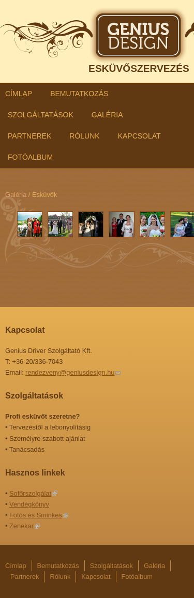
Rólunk (84, 136)
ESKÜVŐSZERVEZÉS (138, 68)
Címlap (18, 93)
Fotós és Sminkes (35, 515)
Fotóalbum (30, 157)
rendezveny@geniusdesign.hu (69, 372)
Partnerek (29, 136)
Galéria (107, 115)
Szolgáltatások (40, 115)
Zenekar (21, 526)
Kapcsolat (139, 136)
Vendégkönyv (29, 504)
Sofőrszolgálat (30, 493)
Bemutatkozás (79, 93)
